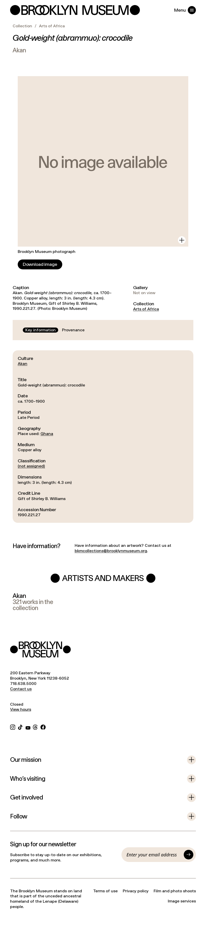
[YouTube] (28, 726)
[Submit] (188, 854)
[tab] (40, 330)
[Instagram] (12, 726)
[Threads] (35, 726)
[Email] (154, 854)
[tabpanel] (103, 436)
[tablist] (55, 330)
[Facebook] (43, 726)
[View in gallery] (182, 240)
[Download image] (40, 264)
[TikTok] (20, 726)
